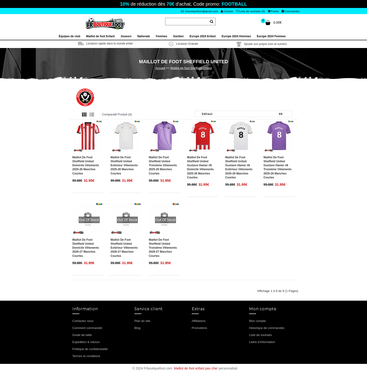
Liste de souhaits (260, 335)
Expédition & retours (86, 342)
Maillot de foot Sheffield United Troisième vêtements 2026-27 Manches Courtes (163, 248)
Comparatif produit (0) (117, 114)
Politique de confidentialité (90, 349)
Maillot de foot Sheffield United (191, 68)
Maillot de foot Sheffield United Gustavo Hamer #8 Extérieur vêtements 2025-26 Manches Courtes (238, 167)
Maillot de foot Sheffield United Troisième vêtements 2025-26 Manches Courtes (163, 165)
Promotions (199, 328)
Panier (273, 11)
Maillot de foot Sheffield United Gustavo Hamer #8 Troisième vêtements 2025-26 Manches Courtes (278, 167)
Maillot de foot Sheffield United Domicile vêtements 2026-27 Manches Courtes (85, 248)
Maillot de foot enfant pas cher (196, 368)
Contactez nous (82, 321)
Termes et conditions (86, 356)
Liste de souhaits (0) (250, 11)
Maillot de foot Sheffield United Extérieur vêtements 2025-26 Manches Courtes (124, 165)
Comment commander (87, 328)
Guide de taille (82, 335)
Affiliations (199, 321)
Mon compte (257, 321)
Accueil (160, 68)
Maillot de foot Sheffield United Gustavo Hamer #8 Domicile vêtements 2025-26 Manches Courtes (200, 167)
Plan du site (142, 321)
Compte (227, 11)
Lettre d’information (262, 342)
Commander (291, 11)
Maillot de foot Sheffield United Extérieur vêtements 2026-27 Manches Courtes (124, 248)
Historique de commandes (266, 328)
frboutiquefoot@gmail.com (199, 11)
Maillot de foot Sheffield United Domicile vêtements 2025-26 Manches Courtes (85, 165)
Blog (137, 328)
